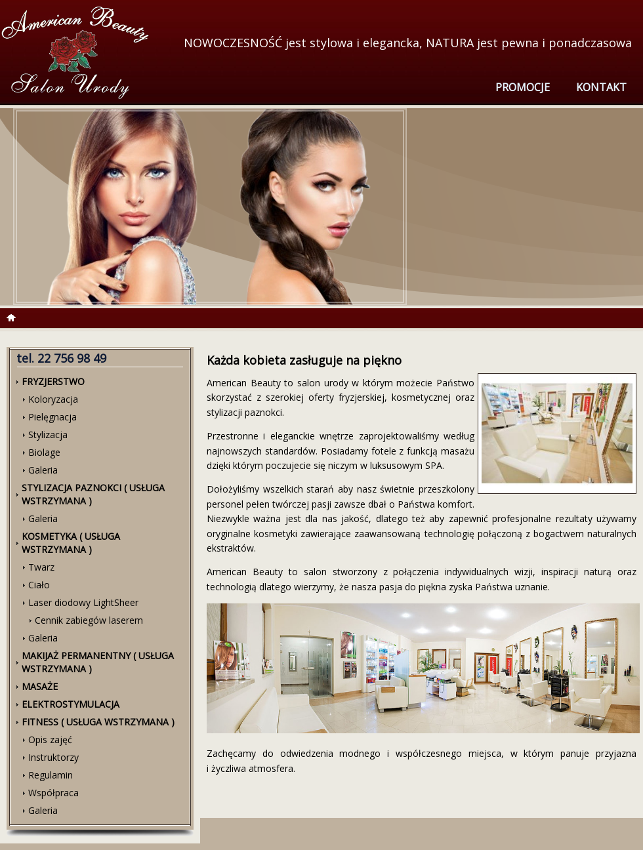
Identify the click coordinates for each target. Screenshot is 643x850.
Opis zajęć (50, 739)
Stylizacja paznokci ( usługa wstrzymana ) (93, 494)
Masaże (40, 686)
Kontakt (601, 87)
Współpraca (53, 792)
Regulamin (50, 775)
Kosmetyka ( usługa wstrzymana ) (71, 543)
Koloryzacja (53, 399)
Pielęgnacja (52, 417)
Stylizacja (48, 434)
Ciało (39, 584)
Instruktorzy (53, 757)
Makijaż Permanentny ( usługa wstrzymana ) (98, 662)
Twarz (41, 567)
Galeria (43, 470)
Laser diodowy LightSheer (83, 602)
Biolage (44, 452)
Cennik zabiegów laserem (89, 620)
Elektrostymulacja (70, 704)
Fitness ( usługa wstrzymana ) (98, 722)
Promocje (522, 87)
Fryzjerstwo (53, 381)
